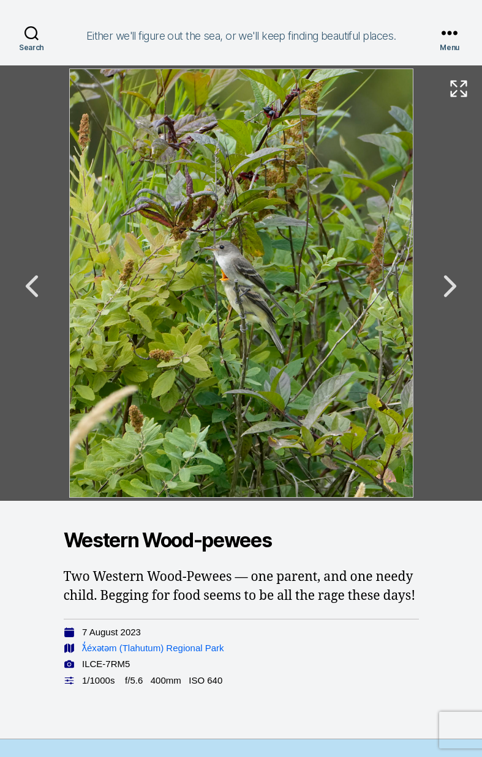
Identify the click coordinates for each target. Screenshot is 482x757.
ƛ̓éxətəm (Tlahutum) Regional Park (153, 648)
